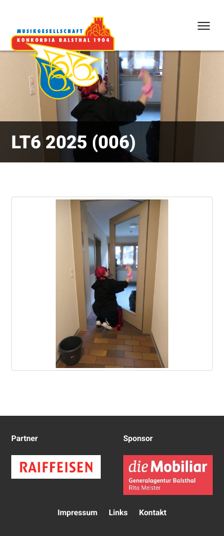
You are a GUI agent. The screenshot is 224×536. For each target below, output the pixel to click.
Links (118, 512)
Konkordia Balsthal (62, 58)
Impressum (77, 512)
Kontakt (153, 512)
